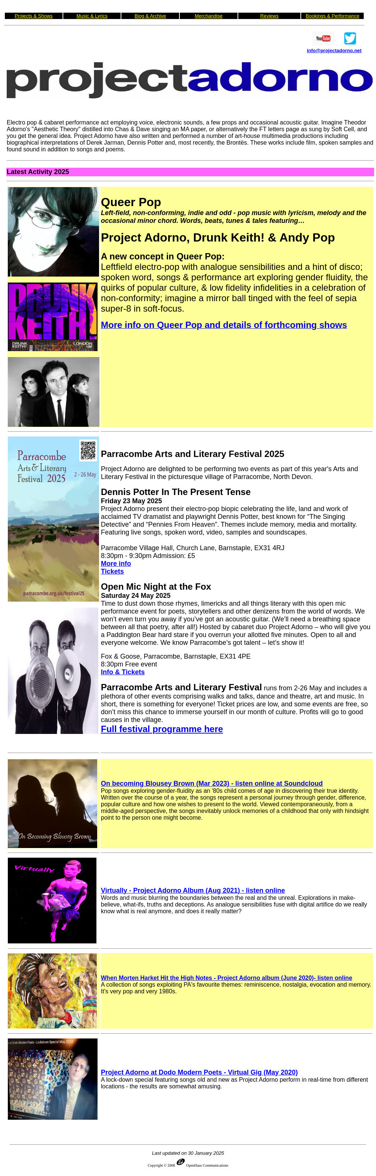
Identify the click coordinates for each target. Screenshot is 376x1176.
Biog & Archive (150, 16)
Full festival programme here (162, 729)
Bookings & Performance (332, 16)
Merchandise (208, 16)
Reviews (269, 16)
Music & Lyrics (91, 16)
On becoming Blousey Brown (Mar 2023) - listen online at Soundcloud (212, 783)
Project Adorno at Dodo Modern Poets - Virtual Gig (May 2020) (199, 1072)
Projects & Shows (33, 16)
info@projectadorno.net (334, 50)
